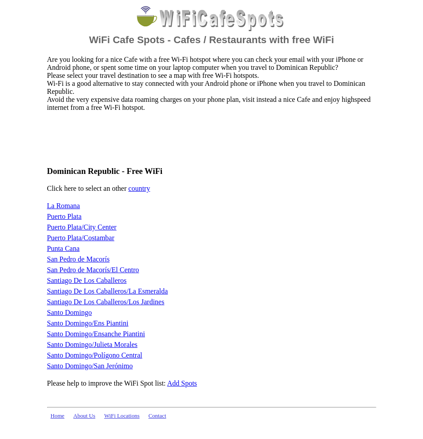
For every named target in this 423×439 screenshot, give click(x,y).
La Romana (63, 205)
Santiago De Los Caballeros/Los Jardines (106, 302)
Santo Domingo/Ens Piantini (88, 323)
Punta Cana (63, 248)
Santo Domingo (69, 312)
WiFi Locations (121, 416)
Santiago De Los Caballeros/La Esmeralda (107, 291)
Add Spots (182, 383)
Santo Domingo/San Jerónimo (90, 366)
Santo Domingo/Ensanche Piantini (96, 334)
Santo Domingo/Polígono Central (94, 355)
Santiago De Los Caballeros (87, 280)
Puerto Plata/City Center (82, 227)
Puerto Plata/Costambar (81, 238)
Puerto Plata (64, 216)
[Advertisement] (209, 138)
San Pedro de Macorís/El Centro (93, 270)
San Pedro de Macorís (78, 259)
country (139, 188)
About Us (84, 416)
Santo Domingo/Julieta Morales (92, 344)
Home (57, 416)
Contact (157, 416)
